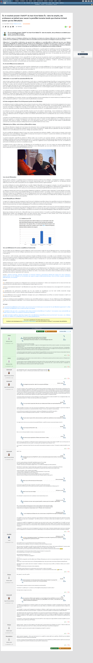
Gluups (9, 574)
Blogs (30, 1)
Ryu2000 (9, 534)
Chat (34, 1)
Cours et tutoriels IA (49, 4)
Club (59, 1)
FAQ (27, 1)
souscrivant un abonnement (29, 321)
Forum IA (42, 4)
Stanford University (12, 274)
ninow (9, 335)
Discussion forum (83, 54)
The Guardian (14, 277)
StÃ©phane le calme (17, 23)
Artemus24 (9, 369)
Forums (17, 1)
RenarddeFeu (9, 636)
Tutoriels (22, 1)
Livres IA (55, 4)
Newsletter (40, 1)
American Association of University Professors (29, 274)
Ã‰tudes (51, 1)
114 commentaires (26, 23)
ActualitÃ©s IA (37, 4)
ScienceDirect (44, 274)
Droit (55, 1)
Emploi (45, 1)
